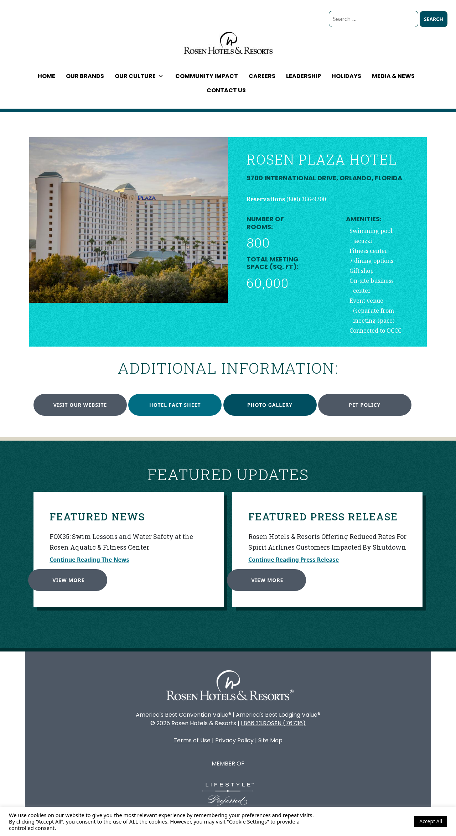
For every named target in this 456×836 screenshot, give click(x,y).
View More (67, 578)
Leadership (303, 76)
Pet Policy (364, 404)
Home (46, 76)
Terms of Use (192, 740)
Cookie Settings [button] (389, 821)
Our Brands (85, 76)
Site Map (270, 740)
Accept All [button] (430, 821)
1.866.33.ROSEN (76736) (273, 723)
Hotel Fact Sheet (175, 404)
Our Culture (139, 76)
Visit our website (80, 404)
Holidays (346, 76)
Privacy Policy (234, 740)
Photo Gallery (269, 404)
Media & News (393, 76)
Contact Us (226, 90)
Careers (262, 76)
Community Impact (206, 76)
